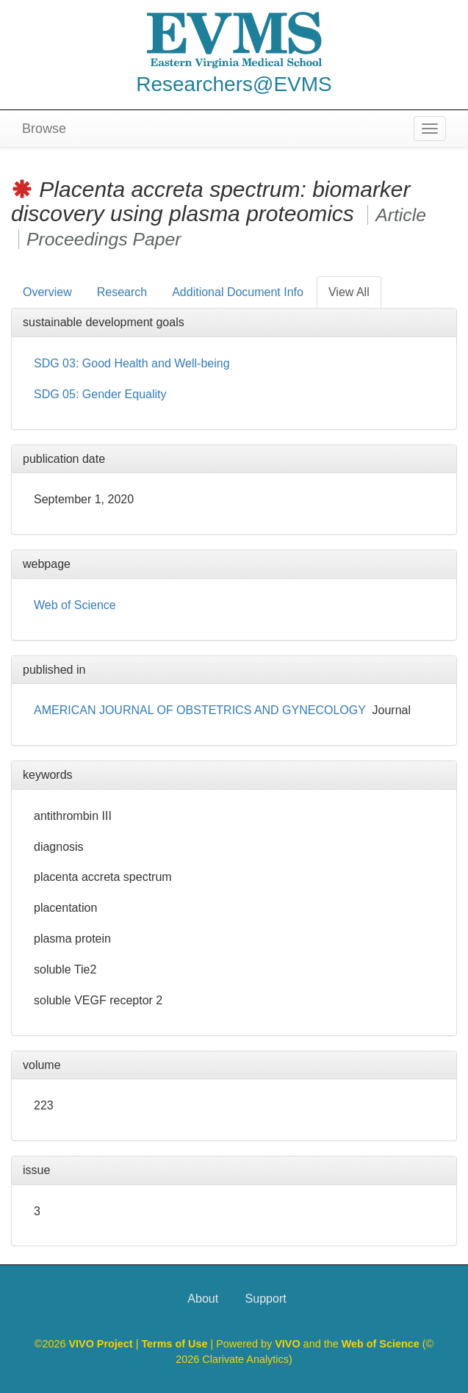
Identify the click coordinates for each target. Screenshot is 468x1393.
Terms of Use (175, 1344)
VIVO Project (101, 1344)
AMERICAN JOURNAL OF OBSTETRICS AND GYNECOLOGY (200, 710)
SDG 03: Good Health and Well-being (132, 363)
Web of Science (75, 605)
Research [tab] (122, 292)
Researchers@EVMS (234, 84)
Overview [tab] (47, 292)
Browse (44, 128)
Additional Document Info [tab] (237, 292)
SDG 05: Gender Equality (100, 394)
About (202, 1298)
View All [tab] (349, 292)
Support (266, 1298)
